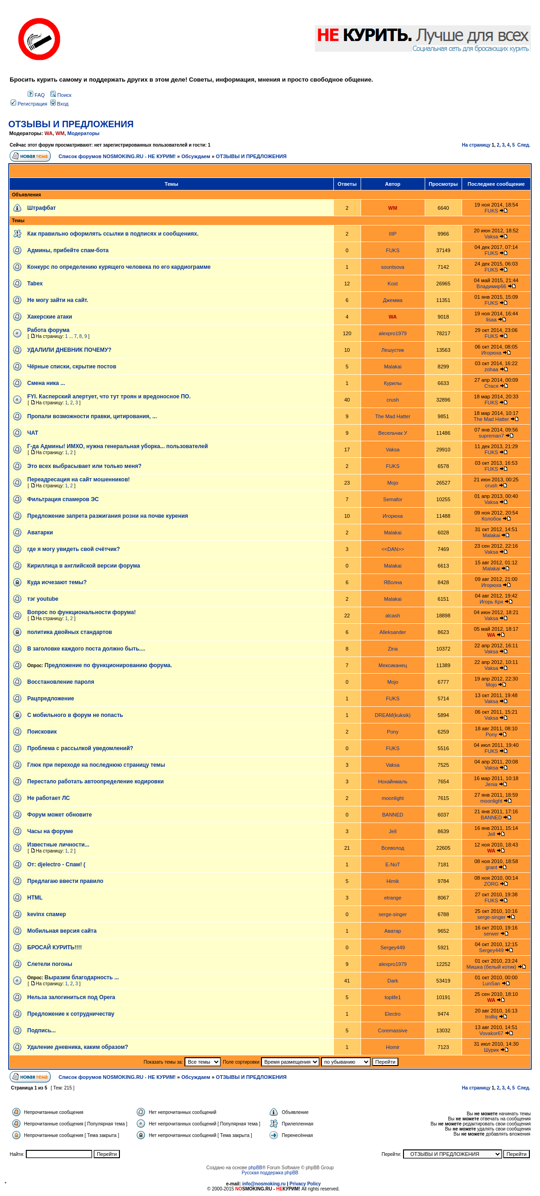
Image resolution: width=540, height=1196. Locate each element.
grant (491, 867)
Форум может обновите (59, 814)
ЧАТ (32, 433)
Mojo (392, 483)
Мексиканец (393, 665)
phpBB (255, 1167)
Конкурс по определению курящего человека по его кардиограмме (119, 267)
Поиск (60, 95)
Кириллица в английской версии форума (83, 565)
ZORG (491, 884)
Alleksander (393, 632)
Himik (392, 881)
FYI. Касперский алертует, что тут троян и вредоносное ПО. (109, 396)
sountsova (392, 267)
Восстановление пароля (60, 682)
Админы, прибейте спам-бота (67, 250)
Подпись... (41, 1030)
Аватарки (40, 532)
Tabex (35, 283)
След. (523, 145)
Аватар (393, 931)
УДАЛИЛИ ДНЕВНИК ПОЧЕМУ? (69, 350)
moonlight (393, 798)
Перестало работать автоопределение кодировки (95, 781)
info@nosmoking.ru (263, 1183)
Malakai (393, 366)
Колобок (491, 518)
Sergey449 (392, 947)
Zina (393, 648)
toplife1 (393, 997)
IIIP (393, 234)
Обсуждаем (195, 156)
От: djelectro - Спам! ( (56, 864)
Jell (393, 831)
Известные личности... (58, 844)
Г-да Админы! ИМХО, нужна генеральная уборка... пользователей (117, 446)
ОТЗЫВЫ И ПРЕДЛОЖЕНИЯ (71, 124)
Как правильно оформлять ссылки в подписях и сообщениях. (113, 234)
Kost (393, 283)
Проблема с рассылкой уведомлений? (80, 748)
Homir (392, 1047)
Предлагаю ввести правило (65, 881)
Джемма (393, 300)
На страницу (476, 145)
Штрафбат (41, 208)
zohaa (491, 369)
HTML (34, 897)
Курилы (392, 383)
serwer (491, 933)
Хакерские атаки (49, 317)
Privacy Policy (305, 1183)
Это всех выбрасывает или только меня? (84, 466)
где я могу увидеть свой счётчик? (73, 549)
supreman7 (491, 435)
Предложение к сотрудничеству (70, 1014)
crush (392, 400)
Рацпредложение (50, 698)
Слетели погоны (49, 964)
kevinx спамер (46, 914)
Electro (393, 1014)
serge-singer (393, 914)
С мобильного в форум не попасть (75, 715)
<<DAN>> (392, 549)
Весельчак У (392, 433)
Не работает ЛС (48, 798)
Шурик (491, 1050)
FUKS (491, 210)
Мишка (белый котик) (491, 967)
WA (48, 133)
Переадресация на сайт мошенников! (78, 479)
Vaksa (491, 236)
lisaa (491, 319)
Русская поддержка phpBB (270, 1172)
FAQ (36, 95)
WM (60, 133)
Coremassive (393, 1030)
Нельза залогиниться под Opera (71, 997)
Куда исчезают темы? (57, 582)
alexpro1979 (393, 333)
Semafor (393, 499)
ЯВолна (393, 582)
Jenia (491, 784)
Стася (491, 386)
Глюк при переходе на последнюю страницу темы (96, 765)
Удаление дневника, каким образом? (77, 1047)
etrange (392, 897)
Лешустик (392, 350)
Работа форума (48, 330)
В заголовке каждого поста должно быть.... (86, 648)
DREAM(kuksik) (393, 715)
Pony (392, 731)
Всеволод (392, 848)
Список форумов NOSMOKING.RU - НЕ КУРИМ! (117, 156)
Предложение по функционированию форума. (108, 665)
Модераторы (83, 133)
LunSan (491, 983)
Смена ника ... (46, 383)
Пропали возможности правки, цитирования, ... (92, 416)
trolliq (491, 1016)
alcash (393, 615)
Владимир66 (491, 286)
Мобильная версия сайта (61, 931)
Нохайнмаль (392, 781)
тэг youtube (43, 599)
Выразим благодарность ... (82, 977)
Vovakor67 (491, 1033)
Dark (392, 980)
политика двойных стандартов (69, 632)
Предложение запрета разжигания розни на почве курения (107, 516)
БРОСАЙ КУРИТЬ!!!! (54, 947)
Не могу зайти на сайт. (57, 300)
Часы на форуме (50, 831)
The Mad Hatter (392, 416)
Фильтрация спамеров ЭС (63, 499)
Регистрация (29, 104)
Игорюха (491, 352)
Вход (59, 104)
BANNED (393, 814)
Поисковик (42, 731)
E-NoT (393, 864)
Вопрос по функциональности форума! (81, 612)
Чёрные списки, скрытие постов (71, 366)
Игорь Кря (491, 601)
